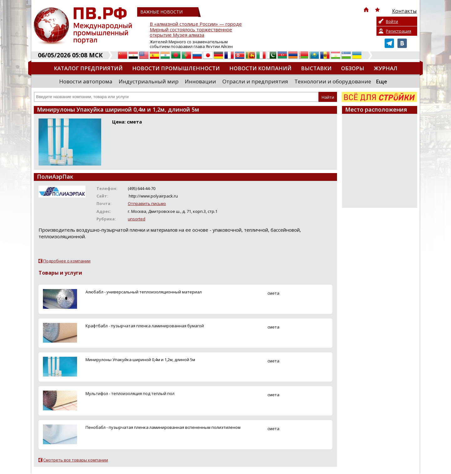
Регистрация (398, 31)
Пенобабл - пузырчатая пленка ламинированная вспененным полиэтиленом (163, 427)
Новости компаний (260, 68)
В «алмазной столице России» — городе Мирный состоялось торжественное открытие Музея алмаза (196, 29)
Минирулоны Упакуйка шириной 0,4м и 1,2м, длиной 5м (140, 359)
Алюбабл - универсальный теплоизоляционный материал (144, 292)
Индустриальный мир (149, 81)
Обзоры (352, 68)
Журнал (385, 68)
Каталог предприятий (88, 68)
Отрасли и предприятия (255, 81)
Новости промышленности (176, 68)
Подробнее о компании (67, 261)
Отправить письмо (147, 203)
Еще (381, 81)
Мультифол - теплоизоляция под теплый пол (130, 393)
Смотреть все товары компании (75, 460)
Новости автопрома (85, 81)
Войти (392, 21)
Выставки (316, 68)
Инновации (200, 81)
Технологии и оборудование (332, 81)
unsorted (136, 219)
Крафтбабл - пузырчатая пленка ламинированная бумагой (145, 326)
